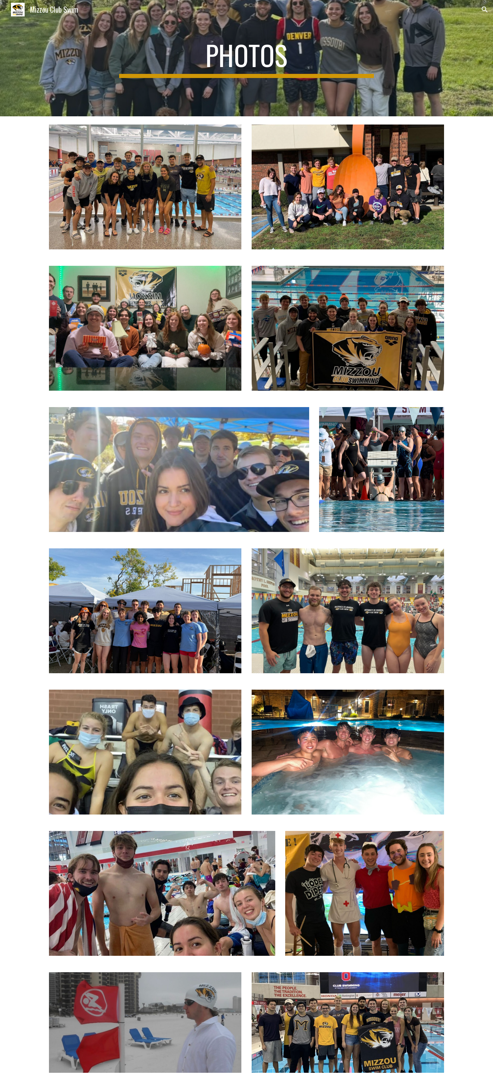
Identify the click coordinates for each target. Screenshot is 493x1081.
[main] (246, 58)
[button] (485, 9)
